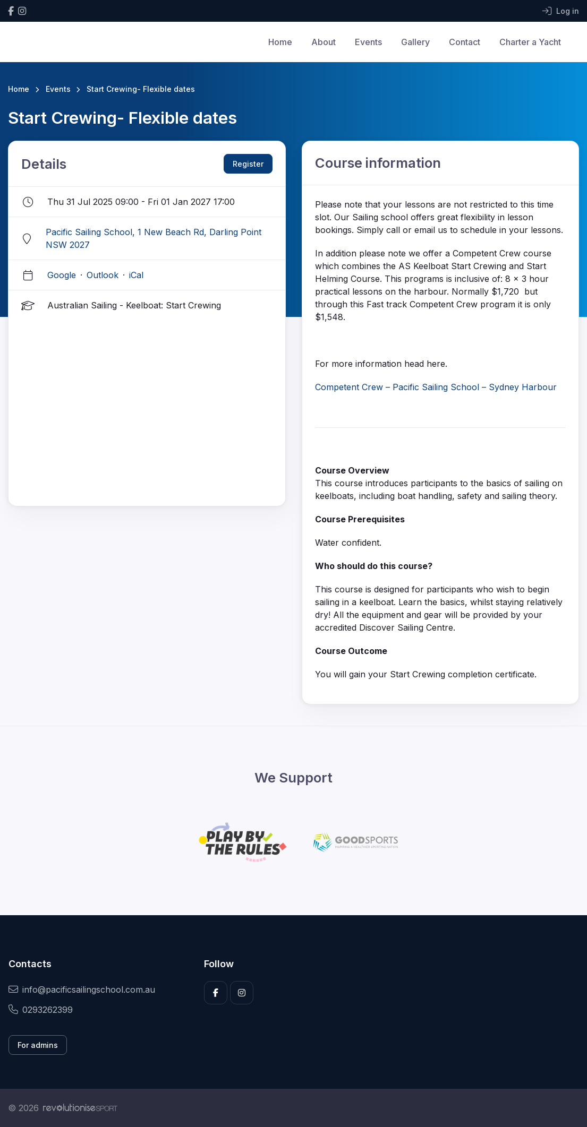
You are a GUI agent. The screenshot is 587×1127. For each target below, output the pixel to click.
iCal (136, 275)
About (323, 42)
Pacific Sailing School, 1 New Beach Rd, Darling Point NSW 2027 (153, 238)
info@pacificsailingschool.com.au (81, 989)
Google (61, 275)
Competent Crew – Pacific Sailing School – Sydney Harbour (436, 387)
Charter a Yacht (530, 42)
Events (368, 42)
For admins (38, 1044)
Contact (464, 42)
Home (280, 42)
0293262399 (40, 1009)
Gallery (415, 42)
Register (248, 163)
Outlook (102, 275)
